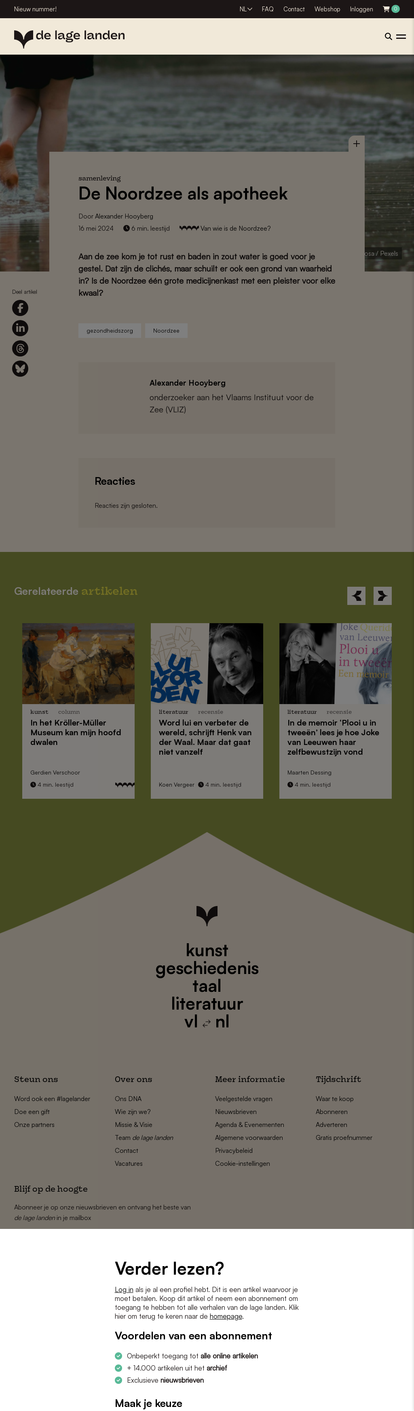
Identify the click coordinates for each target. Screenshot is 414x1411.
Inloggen (361, 9)
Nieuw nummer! (35, 9)
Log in (124, 1289)
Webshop (327, 9)
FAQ (268, 9)
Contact (294, 9)
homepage (226, 1316)
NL (243, 9)
